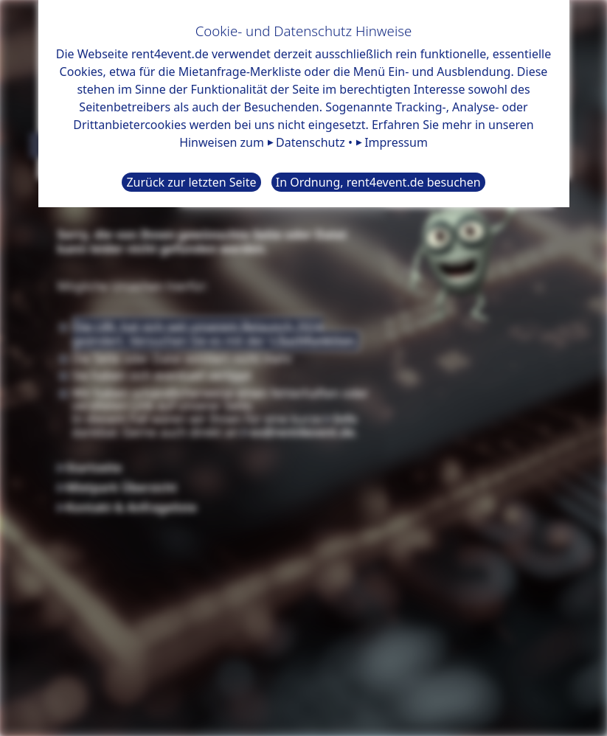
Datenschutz (310, 142)
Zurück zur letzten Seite (191, 182)
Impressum (396, 142)
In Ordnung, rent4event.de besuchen (378, 182)
